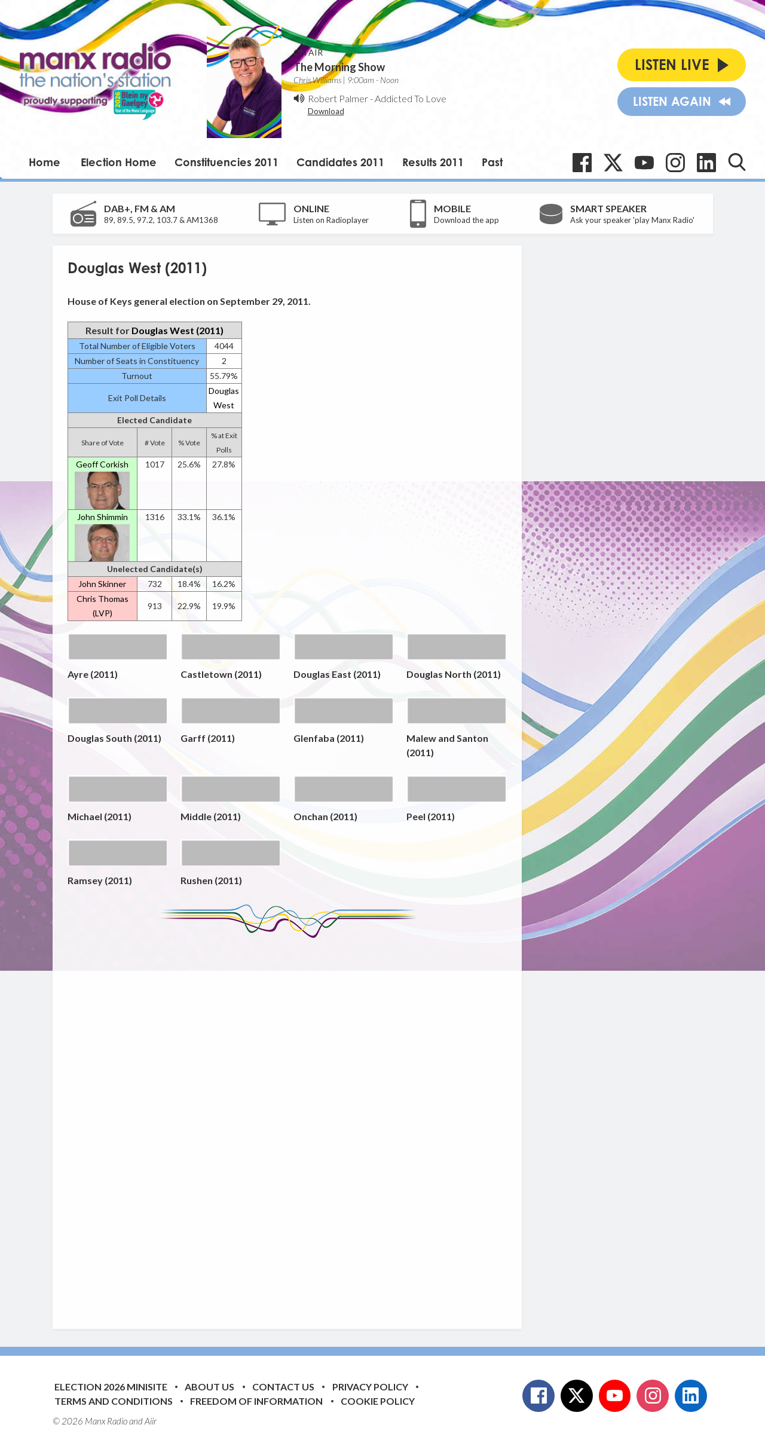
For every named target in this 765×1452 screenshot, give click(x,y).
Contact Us (283, 1386)
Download (326, 111)
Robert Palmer (338, 98)
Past (492, 162)
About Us (209, 1386)
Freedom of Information (256, 1401)
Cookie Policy (378, 1401)
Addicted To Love (410, 98)
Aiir (151, 1421)
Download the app (466, 220)
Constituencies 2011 (227, 162)
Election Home (119, 162)
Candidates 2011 (340, 162)
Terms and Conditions (113, 1401)
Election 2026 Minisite (110, 1386)
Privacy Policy (370, 1386)
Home (44, 162)
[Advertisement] (292, 1124)
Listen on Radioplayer (331, 220)
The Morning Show (339, 67)
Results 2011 (433, 162)
